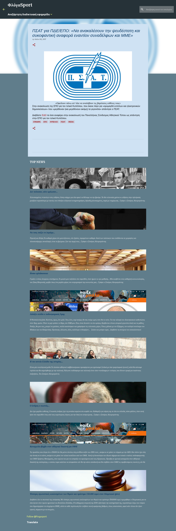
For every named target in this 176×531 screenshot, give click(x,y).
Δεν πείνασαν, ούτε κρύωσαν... (44, 192)
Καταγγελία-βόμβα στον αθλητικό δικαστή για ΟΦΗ (53, 446)
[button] (34, 45)
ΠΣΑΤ (63, 122)
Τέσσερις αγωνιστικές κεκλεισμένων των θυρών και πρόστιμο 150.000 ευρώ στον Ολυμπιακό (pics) (75, 494)
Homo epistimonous (39, 273)
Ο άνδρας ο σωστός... (40, 406)
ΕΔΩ (44, 115)
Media (71, 122)
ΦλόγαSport (20, 5)
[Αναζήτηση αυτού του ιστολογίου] (159, 9)
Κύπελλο (54, 122)
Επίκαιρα (36, 122)
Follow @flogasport (37, 516)
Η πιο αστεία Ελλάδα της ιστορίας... (46, 361)
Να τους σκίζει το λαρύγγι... (42, 232)
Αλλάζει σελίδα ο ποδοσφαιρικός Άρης (47, 314)
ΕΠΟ (45, 122)
